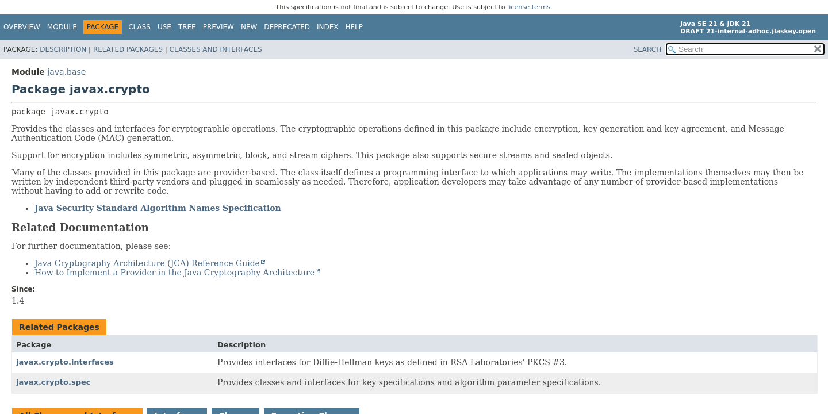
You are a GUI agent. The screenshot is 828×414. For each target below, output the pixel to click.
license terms (528, 7)
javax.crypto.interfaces (65, 362)
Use (164, 27)
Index (328, 27)
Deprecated (287, 27)
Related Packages (128, 49)
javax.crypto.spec (53, 382)
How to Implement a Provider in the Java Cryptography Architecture (174, 272)
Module (62, 27)
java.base (66, 71)
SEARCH (648, 49)
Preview (218, 27)
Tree (187, 27)
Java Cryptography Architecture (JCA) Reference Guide (147, 263)
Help (354, 27)
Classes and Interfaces (216, 49)
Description (63, 49)
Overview (21, 27)
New (249, 27)
